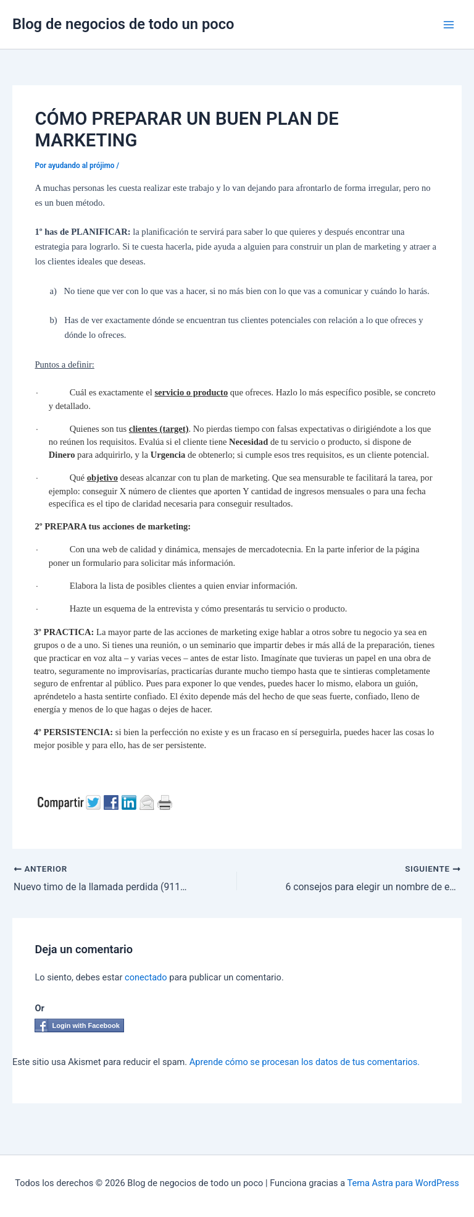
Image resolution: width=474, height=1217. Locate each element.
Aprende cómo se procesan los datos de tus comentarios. (304, 1062)
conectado (146, 977)
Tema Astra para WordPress (403, 1183)
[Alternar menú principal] (449, 25)
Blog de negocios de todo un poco (123, 24)
